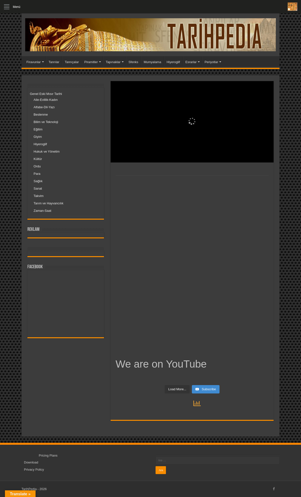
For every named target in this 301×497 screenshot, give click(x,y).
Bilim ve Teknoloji (46, 122)
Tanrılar (54, 62)
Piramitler (91, 62)
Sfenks (133, 62)
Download (31, 462)
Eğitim (38, 129)
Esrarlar (191, 62)
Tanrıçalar (72, 62)
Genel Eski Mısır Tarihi (46, 94)
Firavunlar (33, 62)
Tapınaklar (113, 62)
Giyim (38, 137)
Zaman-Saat (42, 211)
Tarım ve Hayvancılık (48, 203)
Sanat (38, 188)
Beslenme (41, 114)
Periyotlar (211, 62)
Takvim (38, 196)
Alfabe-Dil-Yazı (44, 107)
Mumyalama (152, 62)
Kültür (38, 159)
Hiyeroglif (173, 62)
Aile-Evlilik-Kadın (46, 100)
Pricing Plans (48, 455)
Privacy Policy (34, 469)
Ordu (37, 166)
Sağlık (38, 181)
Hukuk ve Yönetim (47, 151)
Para (37, 174)
